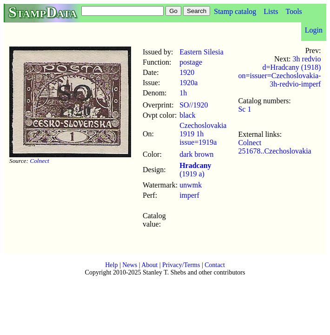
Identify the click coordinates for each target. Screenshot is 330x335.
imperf (189, 195)
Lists (271, 11)
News (129, 264)
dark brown (196, 154)
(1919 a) (195, 169)
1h (183, 93)
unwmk (190, 185)
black (187, 115)
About (149, 264)
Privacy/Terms (181, 264)
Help (111, 264)
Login (314, 30)
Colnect (39, 160)
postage (190, 62)
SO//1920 (193, 105)
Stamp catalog (235, 11)
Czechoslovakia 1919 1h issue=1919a (202, 133)
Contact (215, 264)
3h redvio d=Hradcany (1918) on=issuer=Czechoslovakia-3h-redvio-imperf (279, 71)
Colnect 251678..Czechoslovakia (274, 147)
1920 (186, 72)
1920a (188, 83)
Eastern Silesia (201, 52)
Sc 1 (244, 109)
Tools (293, 11)
